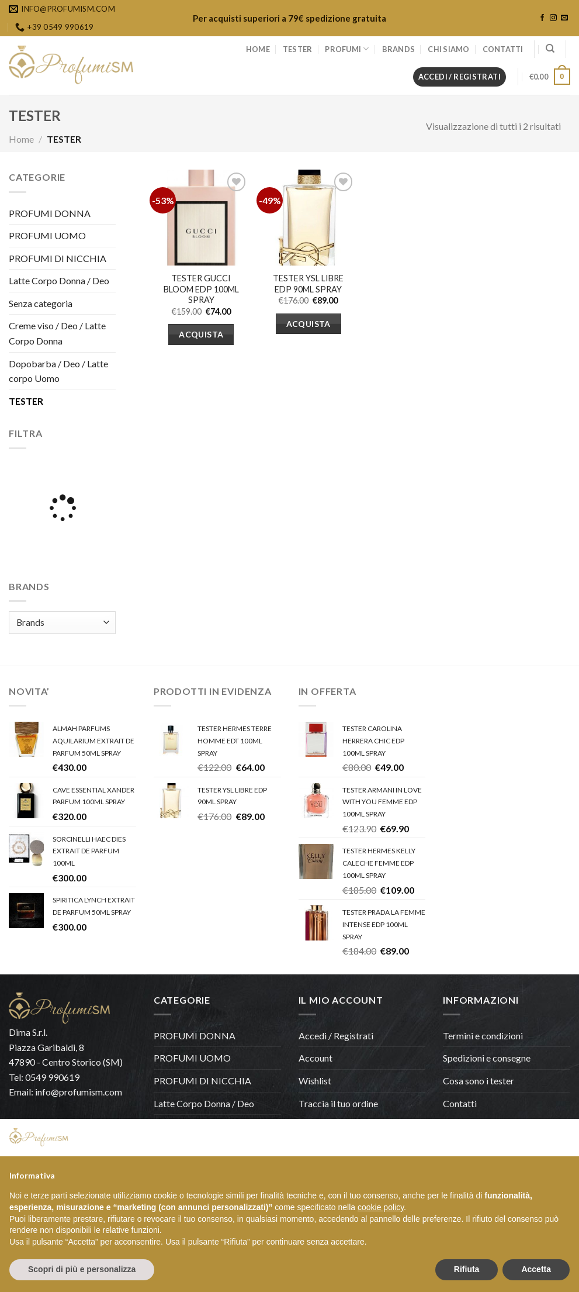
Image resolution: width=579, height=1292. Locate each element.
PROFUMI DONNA (50, 213)
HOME (258, 49)
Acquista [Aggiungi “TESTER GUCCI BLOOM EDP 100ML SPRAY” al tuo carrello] (201, 334)
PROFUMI (347, 48)
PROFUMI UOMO (47, 235)
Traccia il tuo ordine (338, 1103)
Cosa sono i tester (478, 1080)
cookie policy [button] (381, 1207)
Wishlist (315, 1080)
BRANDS (398, 49)
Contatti (460, 1103)
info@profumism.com (78, 1091)
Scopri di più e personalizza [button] (82, 1269)
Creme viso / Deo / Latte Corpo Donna (57, 333)
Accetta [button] (536, 1269)
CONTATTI (503, 49)
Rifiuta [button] (467, 1269)
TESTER (298, 49)
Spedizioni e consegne (487, 1057)
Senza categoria (40, 303)
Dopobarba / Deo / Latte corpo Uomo (58, 371)
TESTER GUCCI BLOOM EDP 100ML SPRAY (201, 289)
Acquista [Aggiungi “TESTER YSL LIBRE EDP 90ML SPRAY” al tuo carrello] (308, 324)
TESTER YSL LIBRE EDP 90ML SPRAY (308, 283)
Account (315, 1057)
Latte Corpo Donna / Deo (59, 280)
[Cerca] (550, 48)
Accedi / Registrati (336, 1035)
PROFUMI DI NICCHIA (57, 258)
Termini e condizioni (483, 1035)
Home (21, 138)
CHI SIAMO (448, 49)
